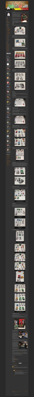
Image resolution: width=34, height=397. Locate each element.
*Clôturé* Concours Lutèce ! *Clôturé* (9, 64)
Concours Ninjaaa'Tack (10, 101)
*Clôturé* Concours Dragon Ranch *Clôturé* (9, 150)
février (7, 39)
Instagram (7, 19)
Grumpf (7, 31)
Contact (14, 10)
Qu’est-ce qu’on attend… (9, 77)
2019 (7, 25)
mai (7, 37)
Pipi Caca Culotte (9, 140)
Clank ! (7, 34)
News (7, 49)
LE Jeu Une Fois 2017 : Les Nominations (8, 160)
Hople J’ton (14, 16)
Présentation (9, 10)
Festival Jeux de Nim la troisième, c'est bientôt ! (9, 30)
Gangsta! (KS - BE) (9, 96)
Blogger (18, 394)
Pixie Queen (9, 68)
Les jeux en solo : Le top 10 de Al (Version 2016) (10, 136)
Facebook (7, 18)
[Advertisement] (20, 387)
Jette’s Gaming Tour (21, 352)
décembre (8, 27)
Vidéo (7, 51)
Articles (6, 10)
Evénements (8, 46)
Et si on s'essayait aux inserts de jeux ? (10, 86)
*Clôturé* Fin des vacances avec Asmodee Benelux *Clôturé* (9, 161)
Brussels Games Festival (8, 22)
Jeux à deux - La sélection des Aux (9, 59)
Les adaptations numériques (10, 126)
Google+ (7, 20)
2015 (7, 41)
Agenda (12, 10)
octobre (8, 28)
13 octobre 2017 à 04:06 (16, 366)
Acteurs (7, 43)
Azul (7, 159)
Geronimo (15, 358)
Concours (7, 44)
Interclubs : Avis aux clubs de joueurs (8, 29)
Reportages (8, 50)
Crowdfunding (8, 45)
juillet (7, 36)
